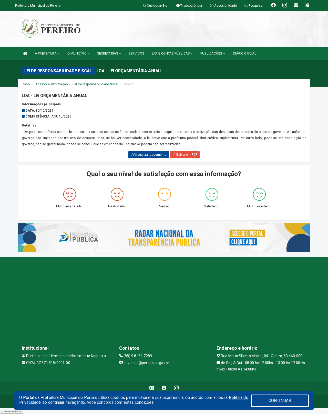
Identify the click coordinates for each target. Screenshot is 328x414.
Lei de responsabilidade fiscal (95, 84)
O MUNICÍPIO (78, 53)
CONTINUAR (280, 400)
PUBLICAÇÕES (212, 53)
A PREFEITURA (47, 53)
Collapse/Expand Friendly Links (11, 411)
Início (26, 84)
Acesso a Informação (51, 84)
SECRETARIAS (109, 53)
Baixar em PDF (185, 154)
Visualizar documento (148, 154)
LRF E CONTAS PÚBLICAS (172, 53)
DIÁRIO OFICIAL (244, 53)
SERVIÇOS (136, 53)
